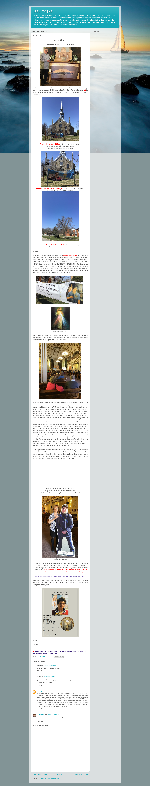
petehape (40, 691)
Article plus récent (39, 775)
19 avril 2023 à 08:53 (50, 676)
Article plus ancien (80, 775)
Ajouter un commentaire (40, 725)
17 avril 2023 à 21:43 (50, 665)
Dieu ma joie (43, 11)
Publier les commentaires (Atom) (49, 778)
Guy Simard (40, 714)
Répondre (40, 671)
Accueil (60, 775)
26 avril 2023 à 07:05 (49, 691)
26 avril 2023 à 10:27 (53, 714)
